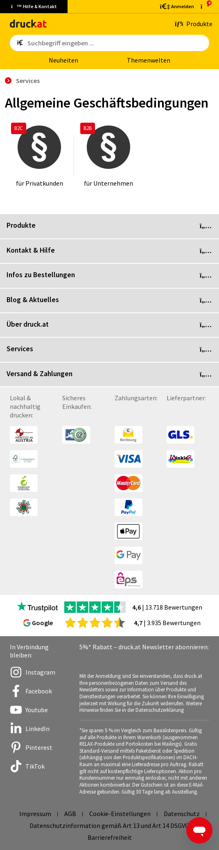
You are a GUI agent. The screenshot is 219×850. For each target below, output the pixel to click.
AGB (70, 814)
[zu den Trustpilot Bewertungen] (37, 607)
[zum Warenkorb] (205, 6)
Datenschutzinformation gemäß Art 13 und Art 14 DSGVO (109, 825)
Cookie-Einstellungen (120, 814)
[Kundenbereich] (176, 6)
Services (109, 349)
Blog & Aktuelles (109, 300)
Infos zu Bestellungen (109, 275)
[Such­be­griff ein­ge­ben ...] (116, 43)
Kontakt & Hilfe (109, 251)
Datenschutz (182, 814)
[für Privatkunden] (39, 155)
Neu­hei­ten (63, 60)
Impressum (35, 814)
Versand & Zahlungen (109, 374)
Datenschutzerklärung (159, 709)
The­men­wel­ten (148, 60)
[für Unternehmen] (108, 155)
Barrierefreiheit (110, 837)
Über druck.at (109, 325)
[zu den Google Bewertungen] (95, 622)
